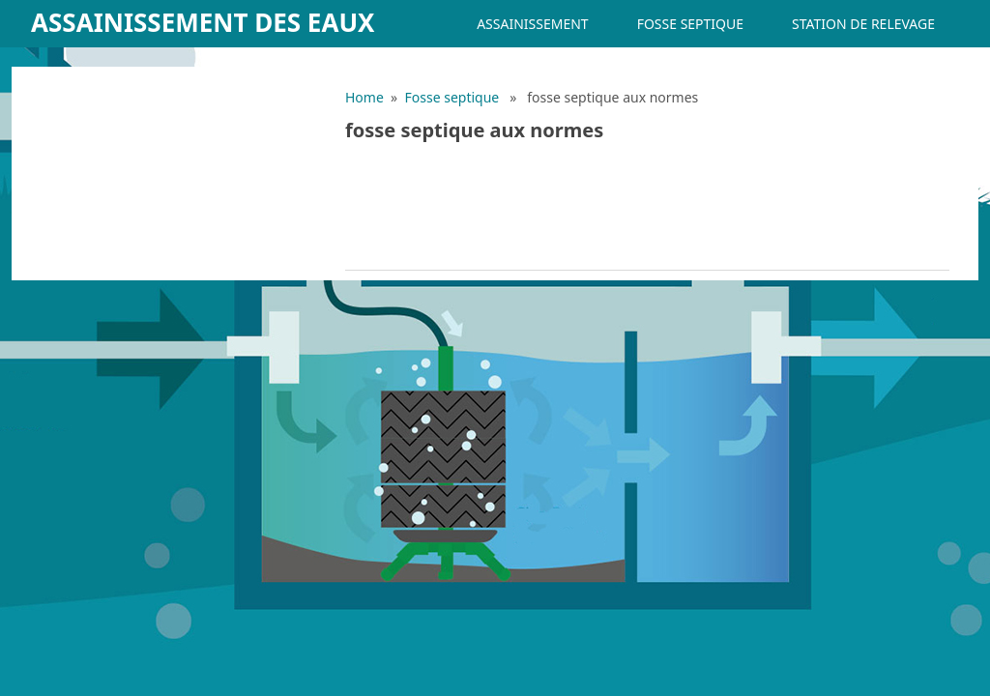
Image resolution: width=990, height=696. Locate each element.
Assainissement (532, 23)
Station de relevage (863, 23)
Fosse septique (690, 23)
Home (364, 97)
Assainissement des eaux (203, 22)
